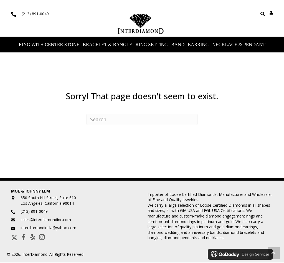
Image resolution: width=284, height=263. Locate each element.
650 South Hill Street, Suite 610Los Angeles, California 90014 (48, 201)
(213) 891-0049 (35, 13)
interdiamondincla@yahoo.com (48, 228)
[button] (14, 237)
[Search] (142, 120)
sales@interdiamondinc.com (46, 220)
